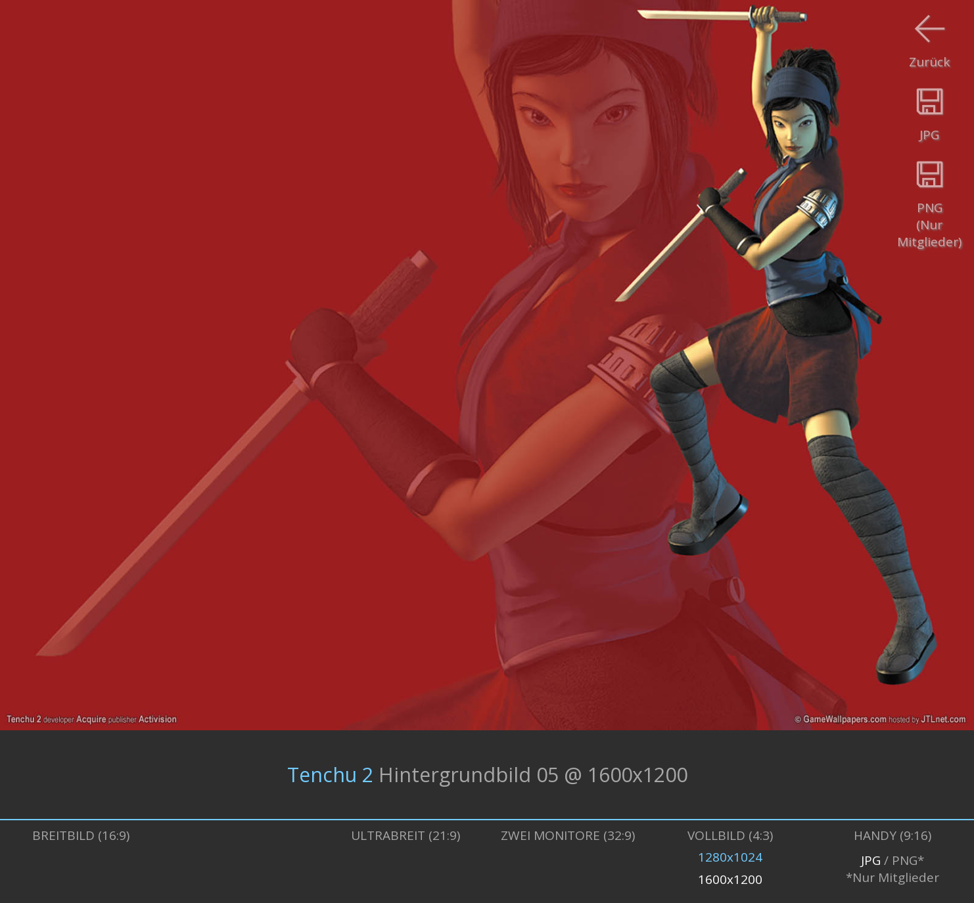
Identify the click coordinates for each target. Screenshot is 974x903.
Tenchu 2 (330, 774)
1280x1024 (730, 857)
